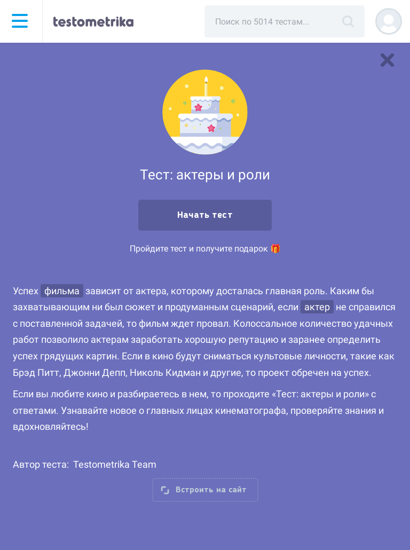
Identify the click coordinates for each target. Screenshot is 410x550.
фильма (62, 290)
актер (317, 306)
